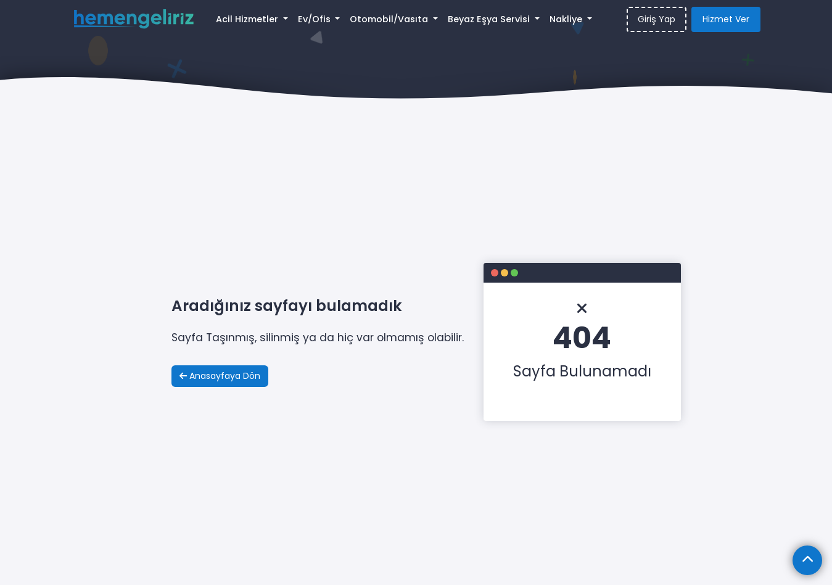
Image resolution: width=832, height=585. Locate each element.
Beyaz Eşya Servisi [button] (490, 19)
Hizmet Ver (725, 19)
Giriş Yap (656, 19)
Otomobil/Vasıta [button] (390, 19)
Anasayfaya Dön (219, 376)
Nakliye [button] (567, 19)
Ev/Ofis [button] (315, 19)
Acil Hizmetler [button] (248, 19)
